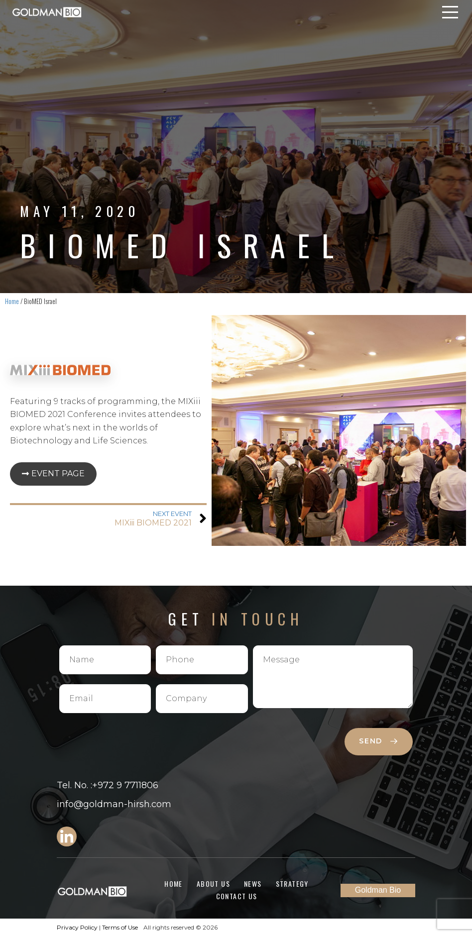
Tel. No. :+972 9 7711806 (107, 785)
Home (12, 301)
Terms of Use (120, 927)
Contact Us (236, 896)
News (253, 883)
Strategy (292, 883)
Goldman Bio (378, 890)
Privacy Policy (77, 927)
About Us (213, 883)
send (378, 740)
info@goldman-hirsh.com (114, 804)
